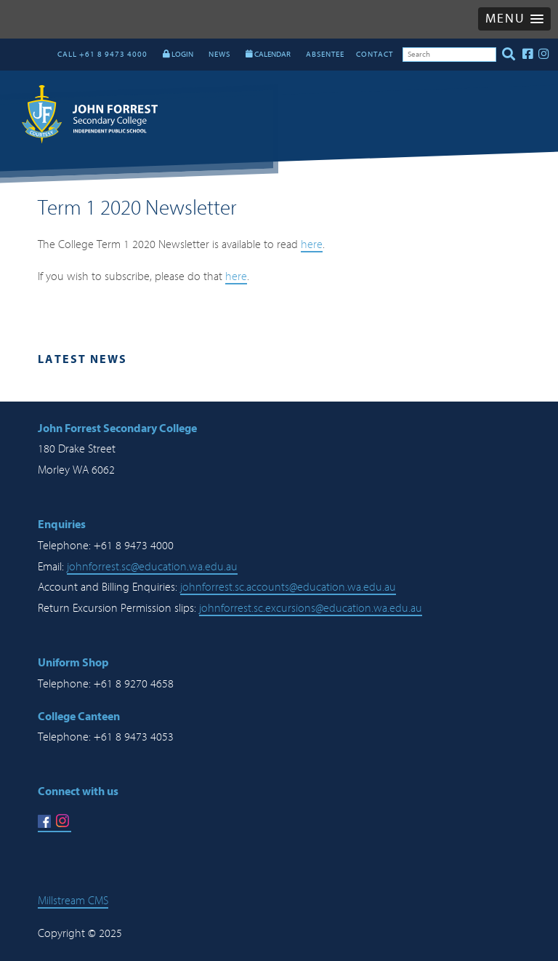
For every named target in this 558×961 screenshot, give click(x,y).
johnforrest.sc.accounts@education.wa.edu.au (288, 587)
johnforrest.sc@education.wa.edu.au (152, 566)
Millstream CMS (73, 900)
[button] (514, 19)
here (312, 244)
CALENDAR (268, 54)
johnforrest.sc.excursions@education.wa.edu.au (310, 608)
